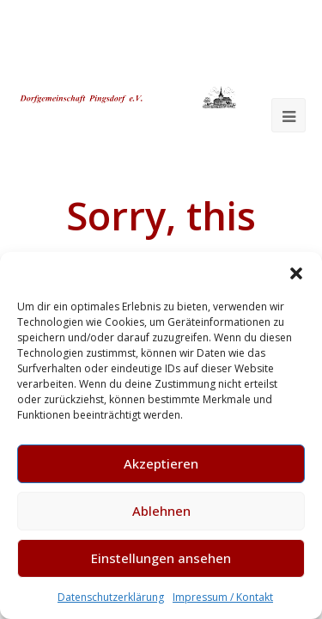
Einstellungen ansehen (161, 558)
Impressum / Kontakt (223, 597)
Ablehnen (161, 510)
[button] (296, 273)
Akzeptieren (161, 463)
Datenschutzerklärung (111, 597)
